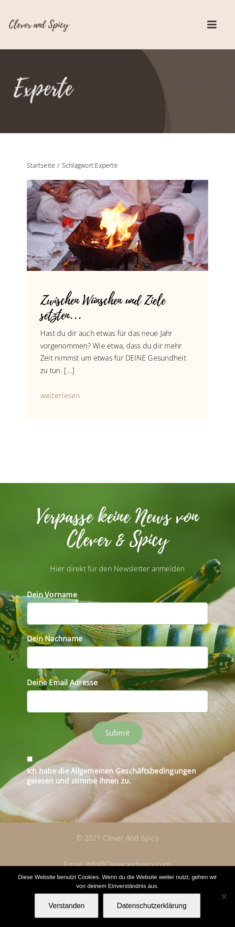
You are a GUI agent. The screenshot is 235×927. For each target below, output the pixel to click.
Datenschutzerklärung (152, 906)
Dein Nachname (54, 639)
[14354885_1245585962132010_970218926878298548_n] (117, 183)
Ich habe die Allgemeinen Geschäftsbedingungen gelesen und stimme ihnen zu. (111, 776)
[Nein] (223, 896)
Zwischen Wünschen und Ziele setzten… (103, 308)
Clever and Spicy (38, 24)
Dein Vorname (52, 595)
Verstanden (66, 906)
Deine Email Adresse (62, 683)
